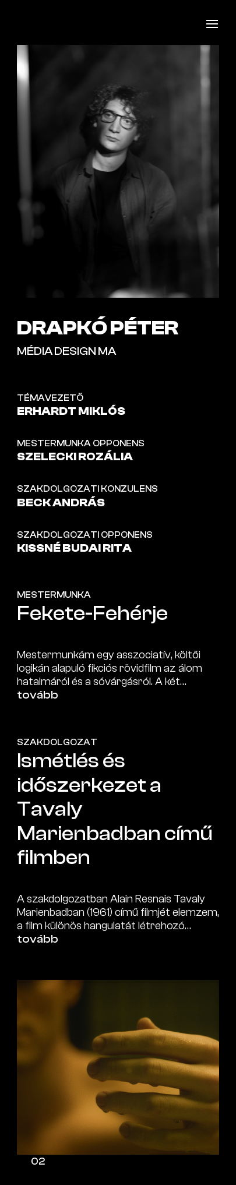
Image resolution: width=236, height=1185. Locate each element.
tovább (37, 695)
